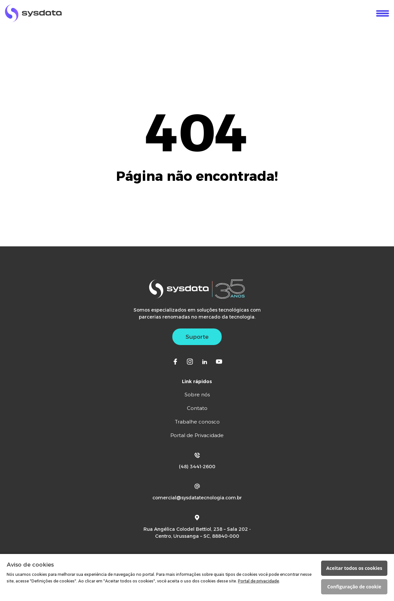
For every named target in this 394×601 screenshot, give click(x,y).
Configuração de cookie (354, 586)
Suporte (197, 336)
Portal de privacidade (258, 580)
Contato (197, 408)
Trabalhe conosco (197, 422)
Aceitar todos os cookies (354, 568)
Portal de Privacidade (197, 435)
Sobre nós (197, 394)
